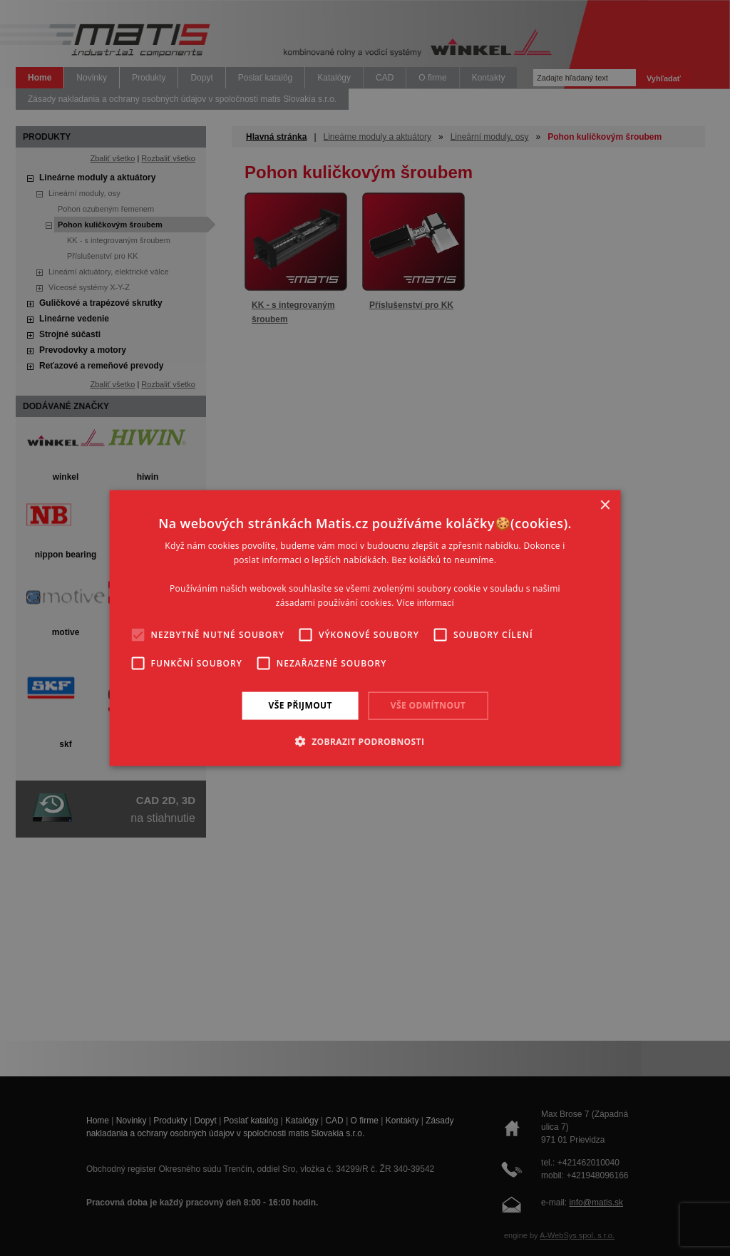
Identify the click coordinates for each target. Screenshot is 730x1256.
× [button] (604, 505)
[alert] (365, 628)
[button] (365, 740)
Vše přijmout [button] (300, 705)
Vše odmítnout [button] (428, 705)
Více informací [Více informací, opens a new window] (425, 602)
